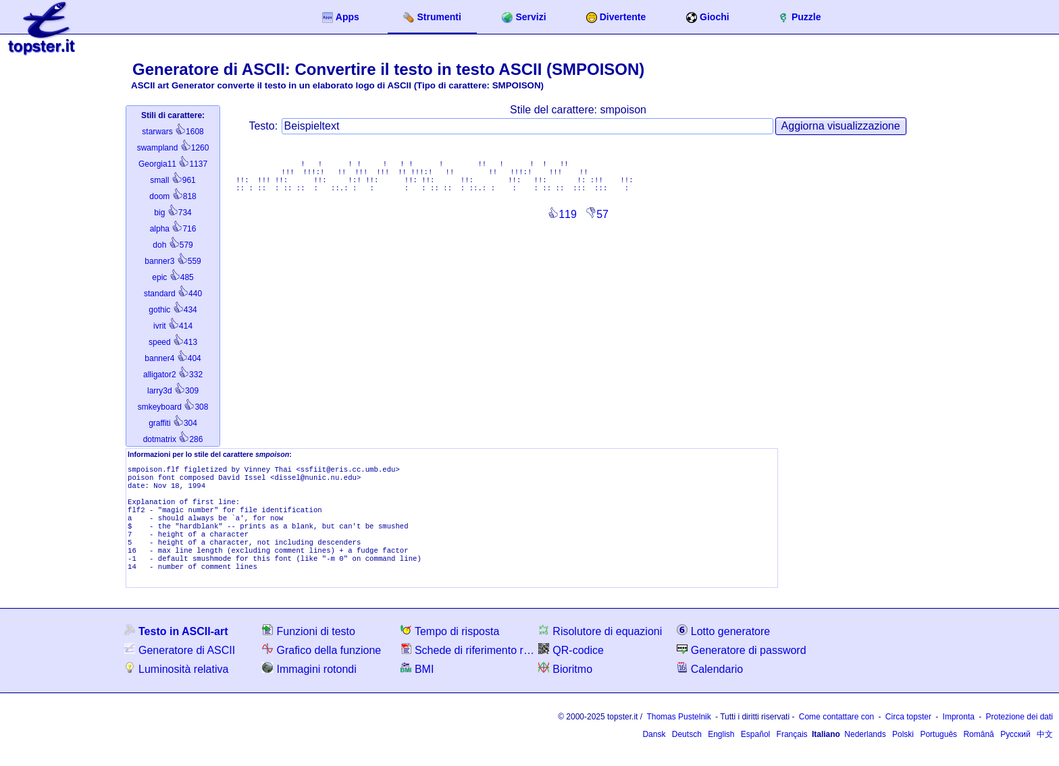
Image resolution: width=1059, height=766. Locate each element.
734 (172, 212)
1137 (172, 164)
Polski (903, 753)
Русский (1015, 753)
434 (173, 309)
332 (173, 374)
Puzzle (799, 17)
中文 (1045, 753)
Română (978, 753)
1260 (173, 148)
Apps (340, 17)
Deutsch (687, 753)
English (721, 753)
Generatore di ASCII (179, 668)
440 (173, 293)
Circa (908, 735)
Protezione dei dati (1019, 735)
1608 (172, 131)
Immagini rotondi (309, 687)
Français (792, 753)
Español (755, 753)
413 (173, 342)
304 (173, 423)
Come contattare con (836, 735)
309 (173, 390)
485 (172, 277)
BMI (417, 687)
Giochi (707, 17)
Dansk (653, 753)
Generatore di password (741, 668)
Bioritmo (565, 687)
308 (173, 407)
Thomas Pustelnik (678, 735)
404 (173, 358)
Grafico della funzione (321, 668)
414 (172, 326)
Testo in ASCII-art (176, 649)
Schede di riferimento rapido (468, 668)
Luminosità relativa (176, 687)
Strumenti (432, 17)
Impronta (959, 735)
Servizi (524, 17)
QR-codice (571, 668)
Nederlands (864, 753)
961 (172, 180)
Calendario (710, 687)
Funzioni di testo (308, 649)
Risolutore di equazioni (600, 649)
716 (173, 229)
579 (172, 245)
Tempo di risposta (450, 649)
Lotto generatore (723, 649)
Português (938, 753)
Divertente (616, 17)
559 (173, 261)
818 (172, 196)
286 (173, 439)
